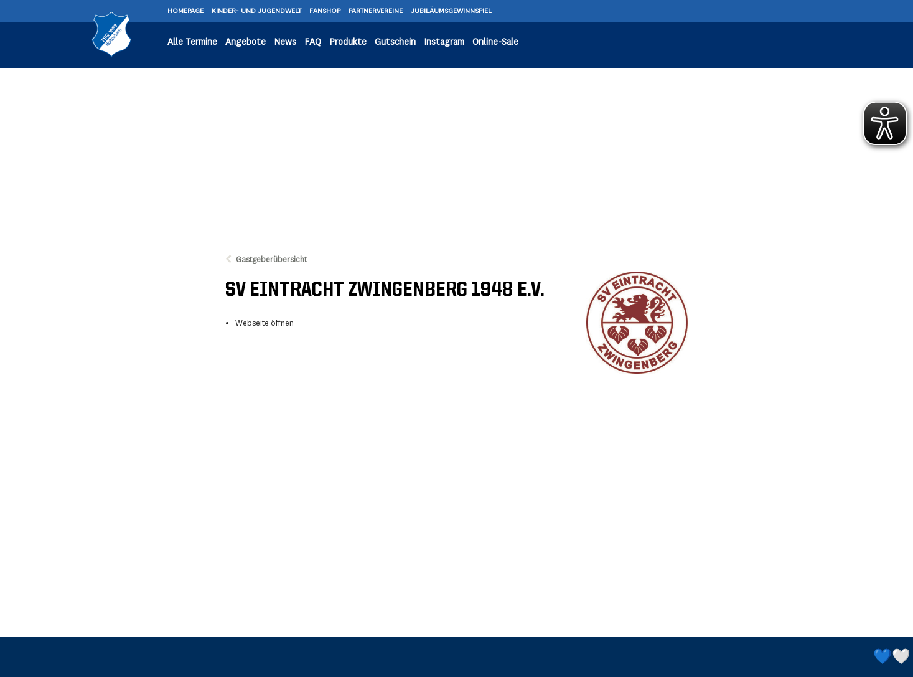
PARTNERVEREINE (377, 11)
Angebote (245, 42)
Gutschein (395, 42)
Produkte (348, 42)
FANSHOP (325, 11)
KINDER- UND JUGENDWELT (257, 11)
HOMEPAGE (186, 11)
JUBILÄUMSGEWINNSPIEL (451, 11)
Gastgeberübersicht (271, 260)
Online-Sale (495, 42)
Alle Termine (192, 42)
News (285, 42)
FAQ (312, 42)
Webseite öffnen (264, 323)
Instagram (444, 42)
